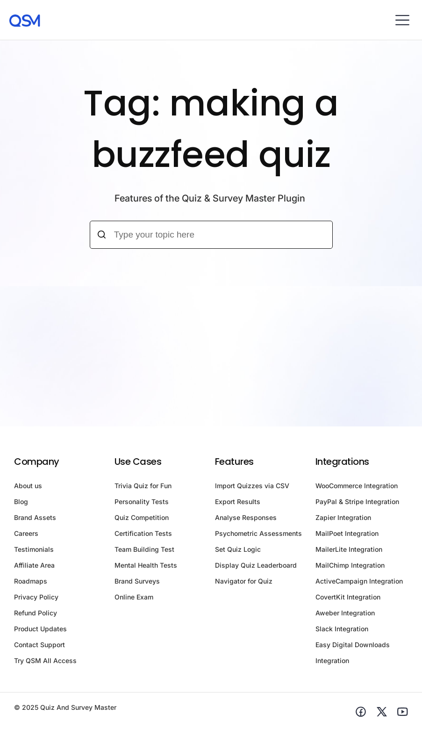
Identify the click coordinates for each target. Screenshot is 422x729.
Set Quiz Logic (238, 549)
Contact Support (39, 645)
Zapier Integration (343, 517)
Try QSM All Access (45, 660)
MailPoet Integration (347, 533)
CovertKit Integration (347, 597)
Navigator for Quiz (243, 581)
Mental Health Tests (145, 565)
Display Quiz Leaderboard (256, 565)
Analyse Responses (246, 517)
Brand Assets (35, 517)
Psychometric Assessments (258, 533)
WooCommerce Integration (356, 486)
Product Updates (40, 629)
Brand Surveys (137, 581)
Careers (26, 533)
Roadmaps (30, 581)
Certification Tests (143, 533)
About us (28, 486)
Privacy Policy (36, 597)
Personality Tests (141, 501)
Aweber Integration (345, 613)
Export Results (237, 501)
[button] (402, 19)
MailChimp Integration (350, 565)
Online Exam (133, 597)
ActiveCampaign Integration (359, 581)
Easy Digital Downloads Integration (352, 652)
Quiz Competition (141, 517)
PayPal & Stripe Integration (357, 501)
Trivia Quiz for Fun (143, 486)
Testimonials (34, 549)
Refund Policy (35, 613)
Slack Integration (341, 629)
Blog (21, 501)
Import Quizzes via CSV (252, 486)
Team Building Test (144, 549)
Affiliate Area (34, 565)
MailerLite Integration (348, 549)
